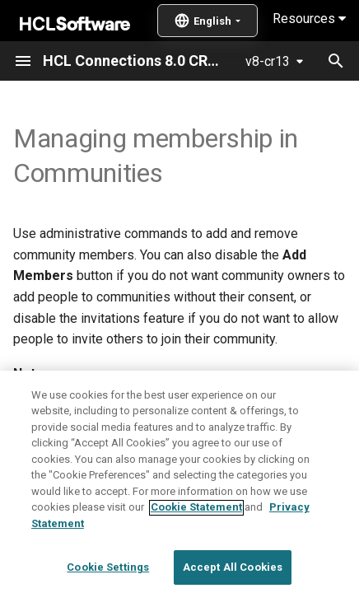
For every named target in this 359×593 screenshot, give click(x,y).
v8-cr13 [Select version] (267, 61)
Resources (309, 18)
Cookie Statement (196, 561)
